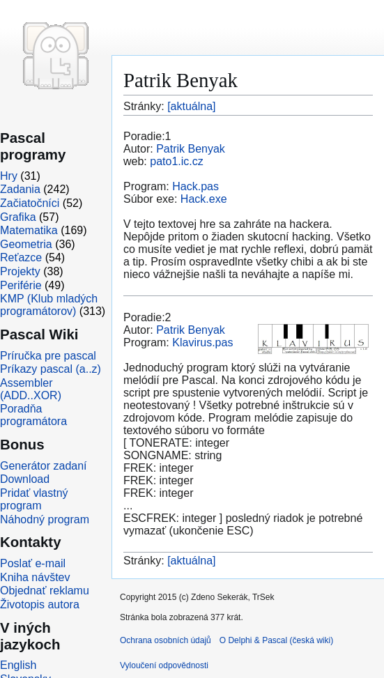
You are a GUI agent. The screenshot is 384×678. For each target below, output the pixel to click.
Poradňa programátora (33, 415)
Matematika (29, 230)
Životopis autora (39, 604)
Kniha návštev (35, 577)
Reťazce (21, 257)
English (18, 665)
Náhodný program (44, 519)
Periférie (21, 285)
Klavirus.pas (202, 342)
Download (24, 479)
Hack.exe (204, 199)
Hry (8, 176)
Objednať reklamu (44, 590)
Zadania (20, 189)
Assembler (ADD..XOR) (30, 389)
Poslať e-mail (33, 563)
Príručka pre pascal (48, 356)
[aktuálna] (191, 106)
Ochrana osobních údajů (165, 640)
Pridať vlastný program (34, 499)
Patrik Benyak (190, 149)
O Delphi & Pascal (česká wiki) (276, 640)
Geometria (26, 244)
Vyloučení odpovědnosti (164, 665)
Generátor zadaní (43, 466)
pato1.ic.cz (176, 161)
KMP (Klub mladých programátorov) (49, 305)
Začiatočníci (29, 203)
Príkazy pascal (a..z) (50, 369)
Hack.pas (195, 186)
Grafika (18, 217)
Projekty (20, 271)
